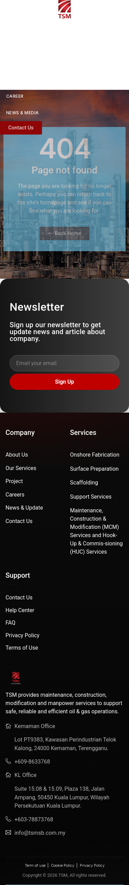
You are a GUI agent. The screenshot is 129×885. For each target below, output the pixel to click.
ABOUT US (21, 46)
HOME (6, 30)
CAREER (15, 96)
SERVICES (17, 63)
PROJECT (17, 79)
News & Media (22, 112)
